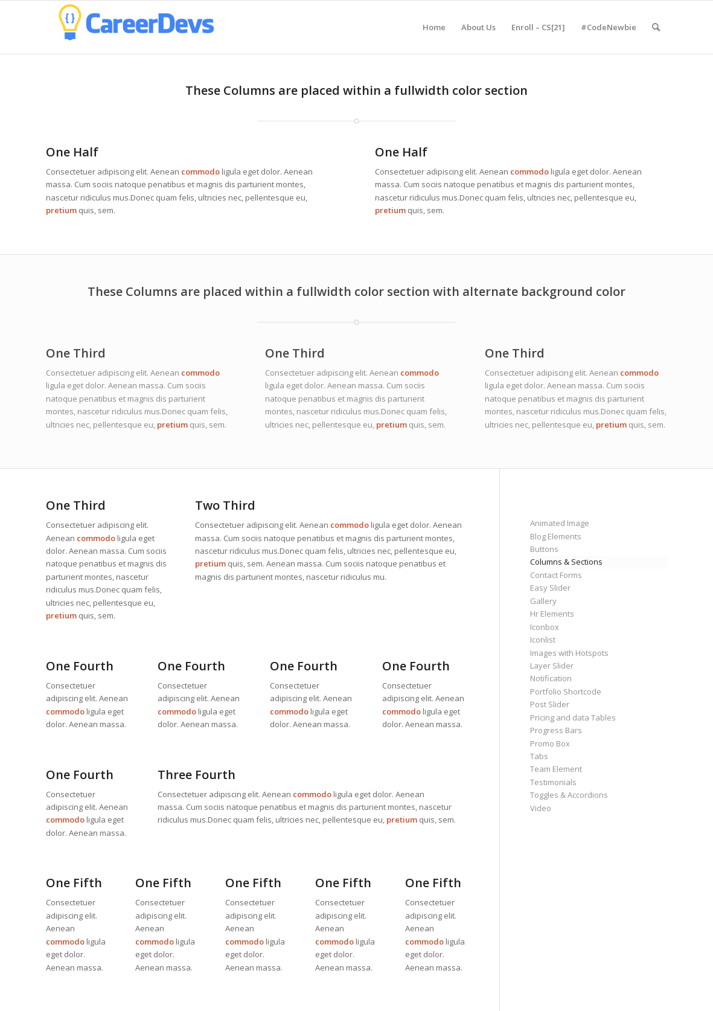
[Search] (656, 27)
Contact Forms (556, 575)
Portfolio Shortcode (565, 691)
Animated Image (559, 523)
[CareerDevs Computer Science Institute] (136, 27)
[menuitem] (434, 27)
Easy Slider (550, 587)
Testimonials (553, 782)
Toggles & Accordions (569, 794)
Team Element (556, 768)
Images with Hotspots (569, 652)
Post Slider (549, 704)
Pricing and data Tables (573, 717)
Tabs (539, 756)
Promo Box (550, 743)
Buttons (544, 549)
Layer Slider (552, 665)
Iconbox (544, 626)
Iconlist (542, 639)
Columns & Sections (566, 561)
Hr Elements (552, 613)
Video (540, 808)
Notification (551, 678)
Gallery (543, 600)
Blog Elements (555, 536)
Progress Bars (556, 730)
